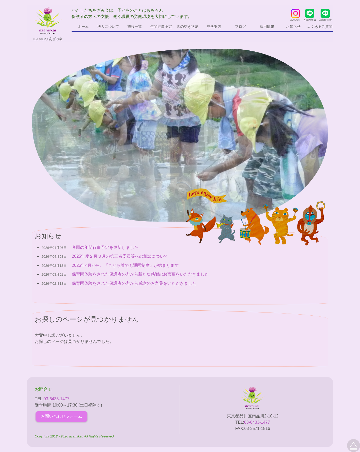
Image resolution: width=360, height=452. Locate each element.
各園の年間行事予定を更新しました (105, 247)
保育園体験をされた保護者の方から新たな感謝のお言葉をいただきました (140, 274)
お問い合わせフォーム (61, 416)
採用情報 (267, 26)
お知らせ (293, 26)
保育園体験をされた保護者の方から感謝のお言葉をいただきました (134, 283)
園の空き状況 (187, 26)
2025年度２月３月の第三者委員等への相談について (120, 256)
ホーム (83, 26)
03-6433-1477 (57, 399)
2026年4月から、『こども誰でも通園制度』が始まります (125, 265)
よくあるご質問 (320, 26)
